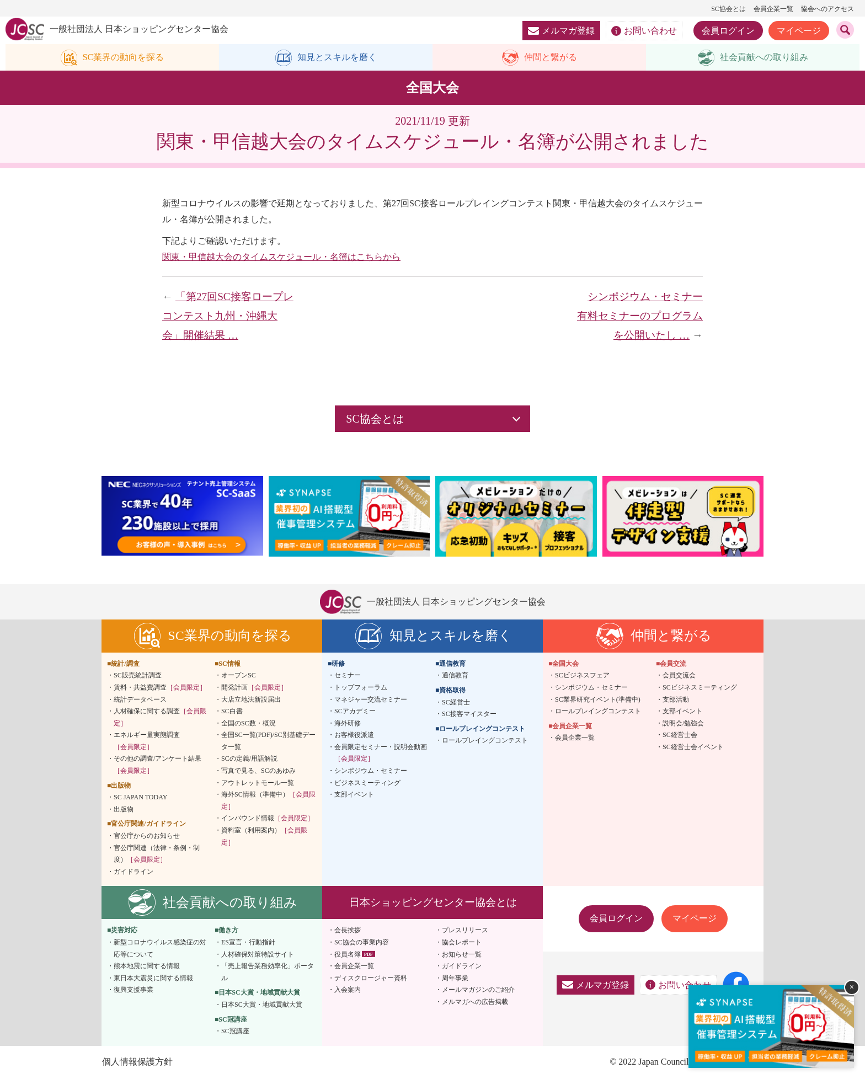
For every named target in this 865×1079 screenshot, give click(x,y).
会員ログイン (728, 30)
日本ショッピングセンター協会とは (433, 903)
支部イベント (354, 795)
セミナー (347, 676)
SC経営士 (456, 703)
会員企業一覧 (773, 9)
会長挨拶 (347, 931)
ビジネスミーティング (367, 783)
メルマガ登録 (561, 30)
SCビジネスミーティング (700, 688)
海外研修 (347, 724)
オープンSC (238, 676)
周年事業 (455, 978)
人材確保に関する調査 (160, 718)
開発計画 (254, 688)
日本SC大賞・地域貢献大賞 (261, 1005)
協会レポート (462, 943)
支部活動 (676, 700)
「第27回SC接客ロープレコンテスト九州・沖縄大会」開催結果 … (227, 316)
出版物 (124, 810)
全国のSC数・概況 (248, 724)
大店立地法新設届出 (251, 700)
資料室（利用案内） (264, 837)
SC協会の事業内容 (361, 943)
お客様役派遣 (354, 736)
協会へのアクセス (827, 9)
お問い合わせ (644, 31)
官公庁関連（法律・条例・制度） (157, 854)
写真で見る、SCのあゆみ (258, 772)
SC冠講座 (235, 1032)
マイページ (799, 30)
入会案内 (347, 991)
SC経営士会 (680, 736)
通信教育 (455, 676)
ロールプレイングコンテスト (485, 741)
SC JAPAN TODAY (140, 798)
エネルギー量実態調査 (147, 742)
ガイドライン (133, 872)
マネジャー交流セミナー (370, 700)
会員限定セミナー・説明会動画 (380, 753)
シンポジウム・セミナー (370, 772)
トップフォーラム (360, 688)
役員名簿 (347, 955)
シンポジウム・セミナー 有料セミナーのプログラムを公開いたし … (645, 316)
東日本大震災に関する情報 (153, 978)
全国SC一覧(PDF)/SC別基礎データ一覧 (268, 742)
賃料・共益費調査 (160, 688)
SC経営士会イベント (693, 747)
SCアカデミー (355, 712)
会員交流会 (679, 676)
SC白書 (232, 712)
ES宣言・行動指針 (248, 943)
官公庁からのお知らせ (147, 837)
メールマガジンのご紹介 (478, 991)
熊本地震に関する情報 (147, 967)
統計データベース (140, 700)
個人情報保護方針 (137, 1062)
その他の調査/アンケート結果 (157, 766)
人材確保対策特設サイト (257, 955)
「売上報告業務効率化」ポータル (267, 973)
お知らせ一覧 (462, 955)
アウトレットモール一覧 (257, 783)
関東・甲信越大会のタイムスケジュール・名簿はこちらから (281, 257)
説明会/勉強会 (683, 724)
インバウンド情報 (267, 819)
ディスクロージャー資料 (370, 978)
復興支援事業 (133, 991)
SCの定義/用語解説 (249, 759)
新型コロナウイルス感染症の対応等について (160, 949)
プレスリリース (465, 931)
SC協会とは (728, 9)
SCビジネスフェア (582, 676)
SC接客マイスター (469, 715)
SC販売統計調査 (138, 676)
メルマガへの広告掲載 (475, 1003)
